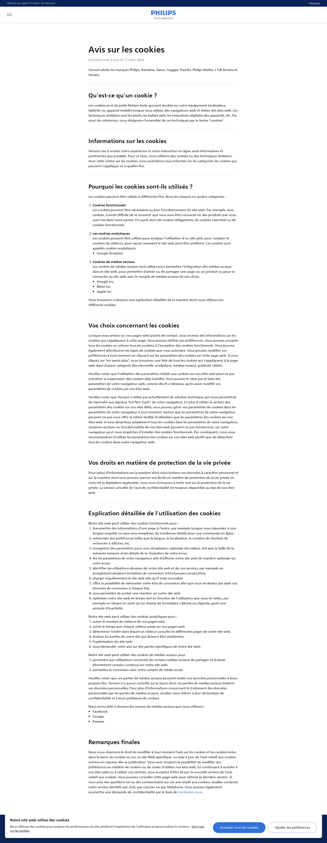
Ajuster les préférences (292, 827)
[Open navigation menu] (9, 15)
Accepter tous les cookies (239, 827)
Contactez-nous (190, 792)
